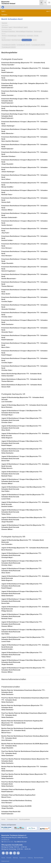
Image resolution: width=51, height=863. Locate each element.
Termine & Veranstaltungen (9, 35)
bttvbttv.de (5, 839)
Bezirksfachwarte (16, 40)
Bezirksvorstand (6, 40)
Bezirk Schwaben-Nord (12, 19)
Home (3, 819)
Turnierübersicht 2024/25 (23, 45)
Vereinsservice (22, 35)
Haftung (30, 857)
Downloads (30, 35)
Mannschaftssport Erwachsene (24, 31)
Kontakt (9, 857)
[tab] (25, 64)
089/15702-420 (8, 841)
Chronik (36, 35)
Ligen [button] (3, 11)
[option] (6, 829)
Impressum (22, 857)
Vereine (34, 40)
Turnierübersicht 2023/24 (38, 45)
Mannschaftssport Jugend (20, 27)
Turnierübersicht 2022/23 (8, 47)
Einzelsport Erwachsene (8, 31)
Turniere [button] (4, 14)
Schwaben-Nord (12, 819)
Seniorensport (38, 31)
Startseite (4, 23)
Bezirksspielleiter (26, 40)
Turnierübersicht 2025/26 (8, 45)
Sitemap (15, 857)
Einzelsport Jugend (7, 27)
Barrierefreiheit (38, 857)
